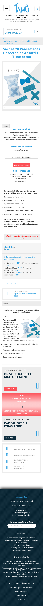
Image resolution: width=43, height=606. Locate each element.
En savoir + (10, 438)
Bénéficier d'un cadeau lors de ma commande (21, 540)
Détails (5, 304)
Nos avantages (21, 543)
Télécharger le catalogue (22, 545)
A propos (21, 599)
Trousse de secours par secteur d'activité (21, 538)
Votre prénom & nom (21, 150)
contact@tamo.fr (24, 513)
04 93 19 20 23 (13, 32)
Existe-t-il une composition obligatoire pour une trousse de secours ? (21, 564)
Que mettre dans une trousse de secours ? (21, 561)
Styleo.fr (31, 583)
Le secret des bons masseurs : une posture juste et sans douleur (21, 573)
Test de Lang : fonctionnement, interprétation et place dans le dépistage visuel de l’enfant (21, 569)
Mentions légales (21, 591)
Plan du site (21, 595)
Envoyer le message (21, 165)
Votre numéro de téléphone (21, 157)
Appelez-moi (10, 389)
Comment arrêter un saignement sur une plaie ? (21, 576)
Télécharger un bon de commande (21, 548)
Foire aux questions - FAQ (21, 550)
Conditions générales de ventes (21, 588)
